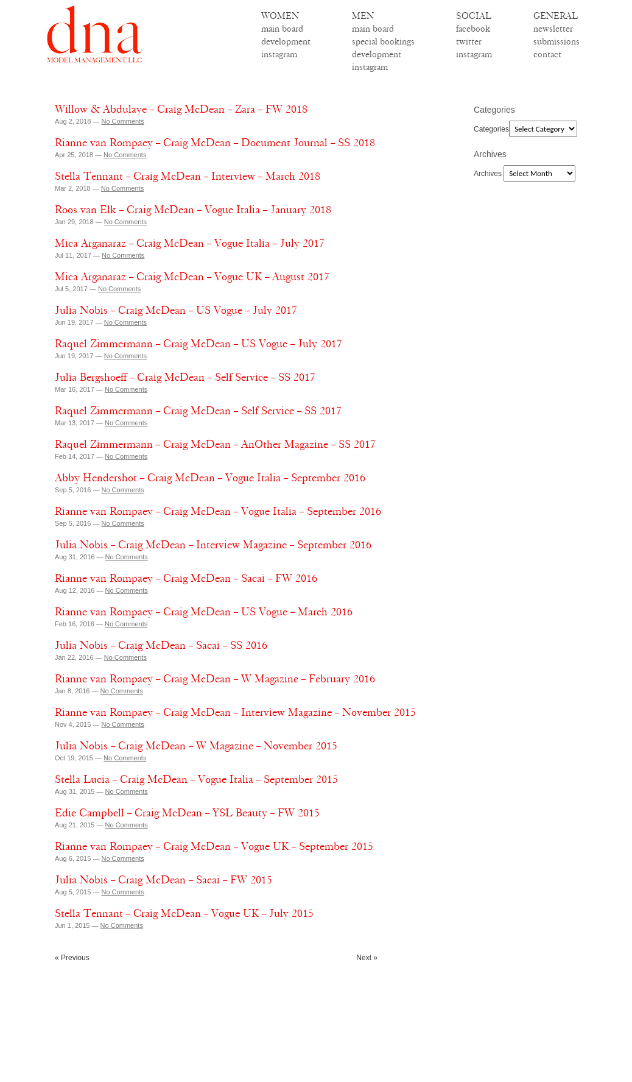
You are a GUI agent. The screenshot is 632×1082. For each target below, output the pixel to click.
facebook (473, 28)
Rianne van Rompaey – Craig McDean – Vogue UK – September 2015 (214, 846)
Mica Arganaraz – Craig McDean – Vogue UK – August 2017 (192, 276)
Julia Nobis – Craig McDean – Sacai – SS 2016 (161, 645)
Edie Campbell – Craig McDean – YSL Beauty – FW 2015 (187, 813)
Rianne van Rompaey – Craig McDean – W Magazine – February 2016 (215, 679)
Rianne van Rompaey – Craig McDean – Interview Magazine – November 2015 (235, 712)
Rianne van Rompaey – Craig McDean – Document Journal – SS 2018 (215, 142)
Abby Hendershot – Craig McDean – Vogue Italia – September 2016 (210, 478)
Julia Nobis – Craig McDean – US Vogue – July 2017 (176, 310)
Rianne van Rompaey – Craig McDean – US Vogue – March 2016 (204, 612)
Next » (366, 957)
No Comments (122, 121)
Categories (491, 129)
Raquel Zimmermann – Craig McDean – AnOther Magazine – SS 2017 (215, 444)
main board (282, 28)
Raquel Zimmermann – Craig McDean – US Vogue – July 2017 (198, 344)
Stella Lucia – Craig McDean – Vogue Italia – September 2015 (196, 779)
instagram (279, 54)
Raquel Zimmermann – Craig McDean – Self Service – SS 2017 (198, 411)
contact (547, 54)
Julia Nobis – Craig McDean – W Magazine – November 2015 (196, 746)
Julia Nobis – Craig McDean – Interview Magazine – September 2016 (213, 545)
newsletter (553, 28)
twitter (469, 41)
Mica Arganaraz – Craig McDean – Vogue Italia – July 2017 (190, 243)
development (286, 41)
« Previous (72, 957)
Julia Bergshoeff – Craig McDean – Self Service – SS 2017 (185, 377)
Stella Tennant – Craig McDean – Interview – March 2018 (187, 176)
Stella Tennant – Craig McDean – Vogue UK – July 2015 (184, 913)
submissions (556, 41)
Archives (488, 173)
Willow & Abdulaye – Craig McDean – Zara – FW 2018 (181, 109)
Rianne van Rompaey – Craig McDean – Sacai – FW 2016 (186, 578)
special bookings (383, 41)
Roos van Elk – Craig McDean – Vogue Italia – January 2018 (193, 209)
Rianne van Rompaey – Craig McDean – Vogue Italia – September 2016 (218, 511)
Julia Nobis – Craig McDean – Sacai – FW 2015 (163, 880)
